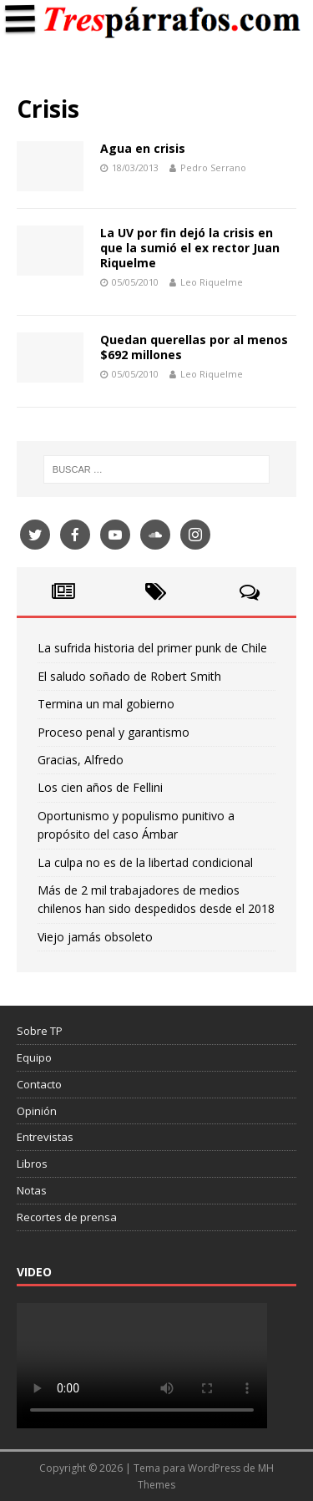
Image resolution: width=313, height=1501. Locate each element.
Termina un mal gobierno (106, 704)
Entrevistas (45, 1136)
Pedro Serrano (213, 167)
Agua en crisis (142, 148)
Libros (32, 1163)
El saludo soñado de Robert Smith (129, 676)
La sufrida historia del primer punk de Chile (152, 648)
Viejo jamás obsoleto (95, 937)
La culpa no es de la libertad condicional (145, 862)
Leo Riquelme (211, 282)
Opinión (37, 1110)
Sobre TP (40, 1030)
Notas (32, 1190)
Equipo (34, 1057)
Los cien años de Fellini (100, 787)
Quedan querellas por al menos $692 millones (194, 347)
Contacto (39, 1084)
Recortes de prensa (67, 1217)
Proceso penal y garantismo (113, 732)
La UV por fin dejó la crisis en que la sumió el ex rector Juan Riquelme (190, 248)
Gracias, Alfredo (81, 760)
